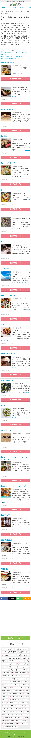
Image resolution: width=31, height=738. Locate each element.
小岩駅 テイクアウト (16, 699)
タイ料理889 (5, 269)
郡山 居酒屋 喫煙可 (9, 649)
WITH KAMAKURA (7, 380)
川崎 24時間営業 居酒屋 (10, 652)
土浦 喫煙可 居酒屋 (19, 691)
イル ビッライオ (6, 430)
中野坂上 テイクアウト (10, 655)
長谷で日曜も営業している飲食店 (11, 56)
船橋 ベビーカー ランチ (16, 711)
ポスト (11, 598)
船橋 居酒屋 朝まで (9, 723)
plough (3, 215)
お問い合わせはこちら (15, 638)
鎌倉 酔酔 (4, 136)
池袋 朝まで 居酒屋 (22, 649)
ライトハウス (5, 190)
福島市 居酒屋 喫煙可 (11, 726)
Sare (2, 325)
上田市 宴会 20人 (12, 703)
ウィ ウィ (4, 84)
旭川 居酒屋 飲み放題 (15, 693)
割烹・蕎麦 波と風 (6, 540)
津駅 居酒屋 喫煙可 (21, 673)
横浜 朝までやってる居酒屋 (19, 720)
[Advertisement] (15, 618)
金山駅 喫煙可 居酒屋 (14, 658)
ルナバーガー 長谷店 (7, 62)
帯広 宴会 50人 (10, 667)
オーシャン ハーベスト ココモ (10, 295)
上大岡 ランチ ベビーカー (16, 661)
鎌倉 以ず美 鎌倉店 (7, 109)
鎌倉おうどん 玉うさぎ (8, 163)
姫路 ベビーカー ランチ (17, 705)
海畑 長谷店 (4, 569)
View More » (20, 70)
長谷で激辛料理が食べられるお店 (11, 58)
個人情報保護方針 (23, 733)
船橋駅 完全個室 (23, 652)
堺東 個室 (22, 670)
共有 (27, 598)
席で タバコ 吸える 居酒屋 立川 (14, 717)
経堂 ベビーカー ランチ (12, 685)
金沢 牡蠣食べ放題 (12, 670)
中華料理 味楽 (5, 515)
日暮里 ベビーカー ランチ (17, 688)
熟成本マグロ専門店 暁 (8, 354)
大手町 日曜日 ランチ (16, 696)
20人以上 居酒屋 (16, 676)
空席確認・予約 (15, 78)
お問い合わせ (14, 733)
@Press (15, 734)
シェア (3, 598)
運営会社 (6, 733)
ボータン (3, 405)
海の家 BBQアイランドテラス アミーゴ (13, 486)
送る (19, 598)
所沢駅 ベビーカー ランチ (18, 679)
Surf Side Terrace (6, 242)
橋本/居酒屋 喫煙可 (15, 682)
